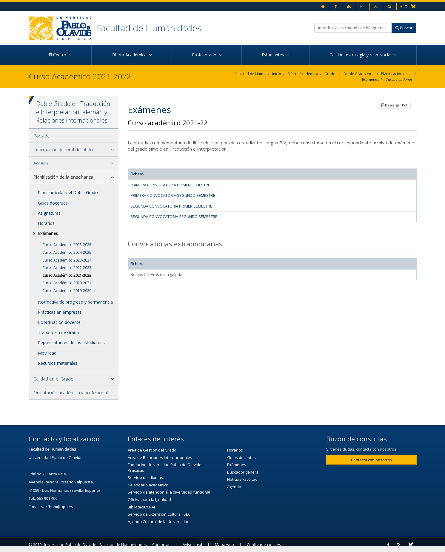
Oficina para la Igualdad (149, 499)
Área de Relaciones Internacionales (160, 457)
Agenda (234, 486)
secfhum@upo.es (57, 506)
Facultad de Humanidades (149, 28)
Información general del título (63, 149)
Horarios (46, 223)
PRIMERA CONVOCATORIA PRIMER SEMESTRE (170, 185)
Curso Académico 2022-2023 (66, 267)
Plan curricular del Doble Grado (68, 192)
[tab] (74, 136)
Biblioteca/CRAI (141, 507)
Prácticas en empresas (60, 312)
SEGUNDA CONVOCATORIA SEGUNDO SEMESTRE (173, 216)
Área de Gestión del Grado (152, 450)
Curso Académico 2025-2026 (66, 244)
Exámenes (370, 79)
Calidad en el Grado (53, 379)
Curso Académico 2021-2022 (401, 79)
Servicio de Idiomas (145, 477)
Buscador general (243, 472)
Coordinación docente (59, 322)
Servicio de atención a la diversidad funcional (169, 492)
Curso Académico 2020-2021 (66, 282)
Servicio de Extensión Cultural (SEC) (159, 514)
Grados (330, 73)
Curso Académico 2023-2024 (66, 260)
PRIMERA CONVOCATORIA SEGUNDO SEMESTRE (172, 195)
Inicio (276, 73)
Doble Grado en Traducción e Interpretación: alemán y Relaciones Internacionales (359, 73)
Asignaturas (49, 213)
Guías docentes (53, 203)
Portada (41, 136)
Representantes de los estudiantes (71, 342)
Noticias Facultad (242, 479)
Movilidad (47, 353)
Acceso (40, 163)
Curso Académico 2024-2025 (66, 252)
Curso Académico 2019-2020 (66, 290)
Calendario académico (148, 485)
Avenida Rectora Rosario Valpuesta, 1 (63, 482)
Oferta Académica (302, 73)
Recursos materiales (57, 363)
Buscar (403, 27)
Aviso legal (192, 544)
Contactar (161, 544)
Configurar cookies (264, 544)
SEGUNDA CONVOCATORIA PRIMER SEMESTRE (171, 206)
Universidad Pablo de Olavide (56, 457)
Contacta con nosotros (371, 460)
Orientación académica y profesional (70, 392)
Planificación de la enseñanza (396, 73)
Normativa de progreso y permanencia (75, 302)
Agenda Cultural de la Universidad (159, 521)
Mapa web (224, 544)
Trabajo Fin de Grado (58, 332)
